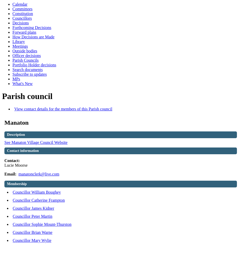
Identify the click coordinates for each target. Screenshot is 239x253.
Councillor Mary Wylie (32, 240)
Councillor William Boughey (37, 192)
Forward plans (24, 32)
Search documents (27, 69)
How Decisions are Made (33, 37)
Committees (22, 9)
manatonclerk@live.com (38, 174)
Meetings (20, 46)
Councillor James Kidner (33, 208)
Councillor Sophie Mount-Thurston (42, 224)
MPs (16, 79)
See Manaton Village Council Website (35, 142)
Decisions (20, 23)
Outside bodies (24, 51)
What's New (22, 83)
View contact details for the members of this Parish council (63, 109)
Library (18, 41)
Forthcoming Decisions (31, 27)
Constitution (22, 13)
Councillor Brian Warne (32, 232)
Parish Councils (25, 60)
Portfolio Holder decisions (34, 65)
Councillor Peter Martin (32, 216)
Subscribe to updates (29, 74)
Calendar (19, 4)
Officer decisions (26, 55)
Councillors (22, 18)
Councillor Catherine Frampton (39, 200)
